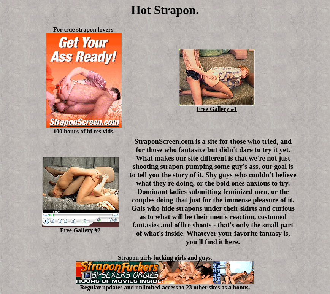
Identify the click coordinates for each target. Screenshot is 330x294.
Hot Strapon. (165, 10)
